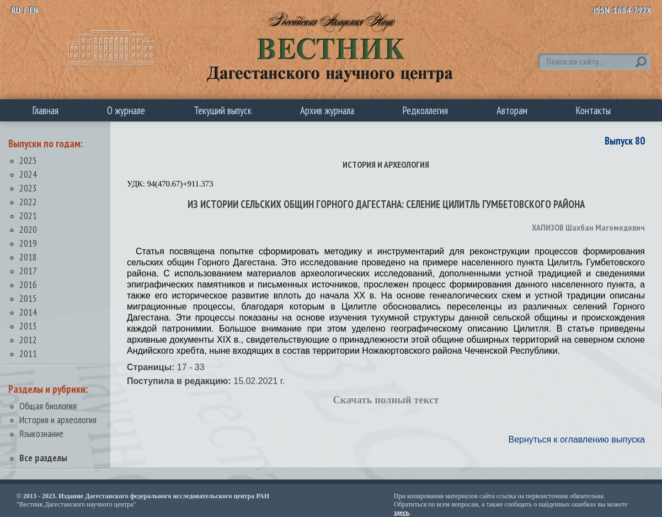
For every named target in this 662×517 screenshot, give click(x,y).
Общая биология (48, 405)
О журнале (126, 110)
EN (33, 9)
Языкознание (41, 433)
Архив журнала (327, 110)
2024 (28, 174)
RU (15, 9)
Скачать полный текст (386, 400)
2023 (28, 188)
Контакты (593, 110)
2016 (28, 284)
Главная (45, 110)
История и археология (58, 419)
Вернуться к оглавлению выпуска (577, 439)
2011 (28, 353)
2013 (28, 325)
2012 (28, 339)
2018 (28, 256)
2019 (28, 243)
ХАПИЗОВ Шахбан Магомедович (588, 227)
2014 (28, 312)
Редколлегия (425, 110)
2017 (28, 270)
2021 (28, 215)
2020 (28, 229)
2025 (28, 160)
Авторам (511, 110)
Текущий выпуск (223, 110)
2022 (28, 201)
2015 (28, 298)
